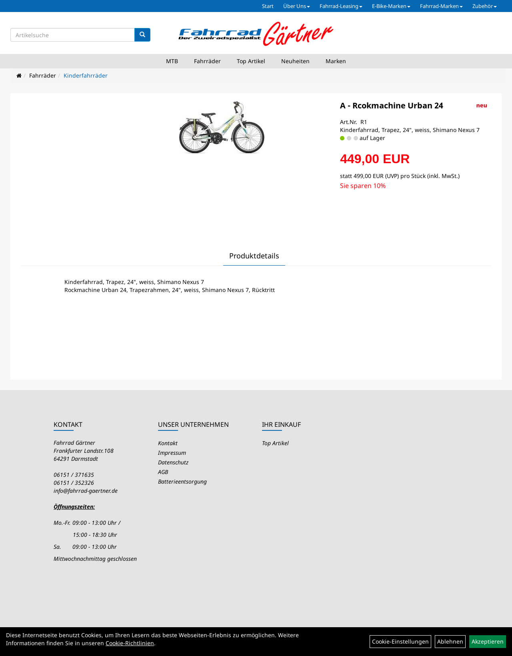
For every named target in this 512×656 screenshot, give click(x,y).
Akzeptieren (488, 641)
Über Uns (296, 6)
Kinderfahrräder (86, 75)
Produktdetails (254, 255)
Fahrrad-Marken (441, 6)
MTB (172, 61)
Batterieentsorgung (182, 481)
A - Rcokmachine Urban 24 (391, 105)
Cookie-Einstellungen (400, 641)
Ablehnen (450, 641)
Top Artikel (251, 61)
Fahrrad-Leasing (341, 6)
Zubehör (484, 6)
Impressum (172, 452)
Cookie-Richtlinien (130, 643)
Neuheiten (295, 61)
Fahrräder (207, 61)
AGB (163, 472)
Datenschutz (173, 462)
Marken (336, 61)
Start (268, 6)
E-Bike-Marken (391, 6)
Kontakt (168, 443)
